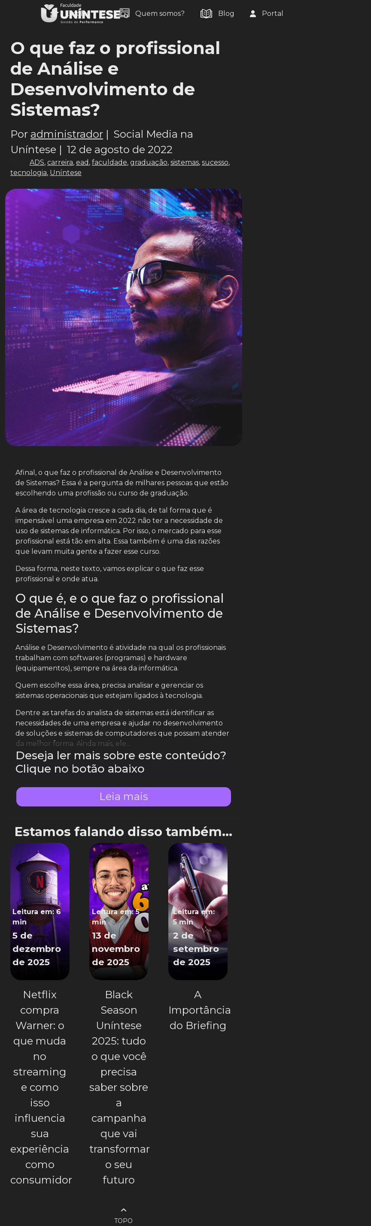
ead (82, 162)
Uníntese (66, 173)
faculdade (109, 162)
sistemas (184, 162)
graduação (148, 162)
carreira (60, 162)
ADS (37, 162)
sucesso (215, 162)
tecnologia (28, 173)
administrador (66, 134)
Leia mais (123, 796)
